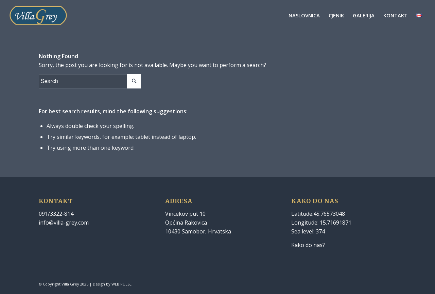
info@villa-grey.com (64, 222)
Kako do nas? (308, 245)
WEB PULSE (121, 284)
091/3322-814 (56, 213)
